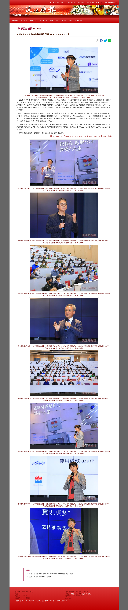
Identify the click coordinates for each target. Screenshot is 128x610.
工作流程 (38, 601)
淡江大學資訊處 (87, 594)
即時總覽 (15, 20)
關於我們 (81, 2)
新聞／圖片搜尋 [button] (111, 2)
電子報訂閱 (71, 2)
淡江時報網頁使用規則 (48, 601)
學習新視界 (44, 20)
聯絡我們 (18, 601)
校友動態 (64, 20)
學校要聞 (24, 20)
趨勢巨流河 (33, 20)
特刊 (70, 20)
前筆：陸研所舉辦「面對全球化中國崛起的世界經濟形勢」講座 (51, 574)
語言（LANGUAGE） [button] (94, 2)
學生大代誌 (54, 20)
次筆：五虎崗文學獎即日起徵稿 (40, 577)
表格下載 (31, 601)
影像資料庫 (79, 20)
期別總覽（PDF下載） (57, 2)
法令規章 (24, 601)
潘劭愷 (73, 594)
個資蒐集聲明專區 (61, 601)
